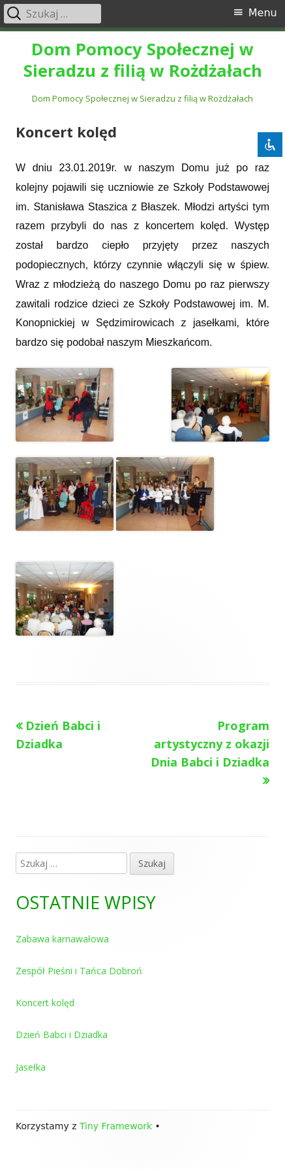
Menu (262, 13)
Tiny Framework (116, 1126)
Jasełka (31, 1067)
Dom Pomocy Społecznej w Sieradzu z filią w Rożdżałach (142, 60)
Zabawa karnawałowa (62, 939)
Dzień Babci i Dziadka (62, 1034)
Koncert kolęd (45, 1002)
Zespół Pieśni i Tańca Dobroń (79, 971)
